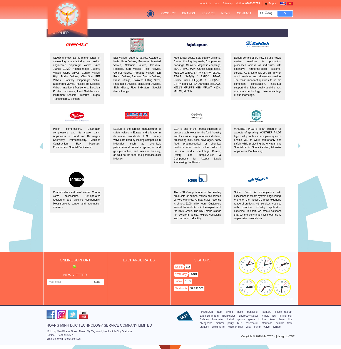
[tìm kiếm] (266, 13)
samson (204, 326)
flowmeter (218, 319)
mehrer (220, 323)
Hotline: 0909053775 (248, 3)
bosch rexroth (283, 311)
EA (274, 315)
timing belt (285, 315)
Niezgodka (206, 323)
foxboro (204, 319)
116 (188, 266)
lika (290, 319)
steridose (267, 323)
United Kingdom (283, 298)
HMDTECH (206, 311)
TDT (291, 336)
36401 (193, 274)
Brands (188, 13)
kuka (273, 319)
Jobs (216, 3)
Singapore (282, 276)
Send (97, 281)
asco (240, 311)
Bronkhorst (228, 315)
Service (208, 13)
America (264, 276)
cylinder (276, 326)
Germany (264, 298)
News (225, 13)
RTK (239, 323)
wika (248, 326)
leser (282, 319)
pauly (230, 323)
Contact (244, 13)
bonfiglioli (252, 311)
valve (267, 326)
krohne (262, 319)
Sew (289, 323)
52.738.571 (196, 288)
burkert (266, 311)
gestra (241, 319)
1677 (188, 281)
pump (257, 326)
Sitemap (227, 3)
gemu (251, 319)
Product (168, 13)
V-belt (265, 315)
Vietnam (247, 276)
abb (219, 311)
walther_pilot (235, 326)
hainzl (230, 319)
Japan (247, 298)
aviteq (229, 311)
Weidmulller (218, 326)
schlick (280, 323)
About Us (205, 3)
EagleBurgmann (209, 315)
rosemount (252, 323)
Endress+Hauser (248, 315)
